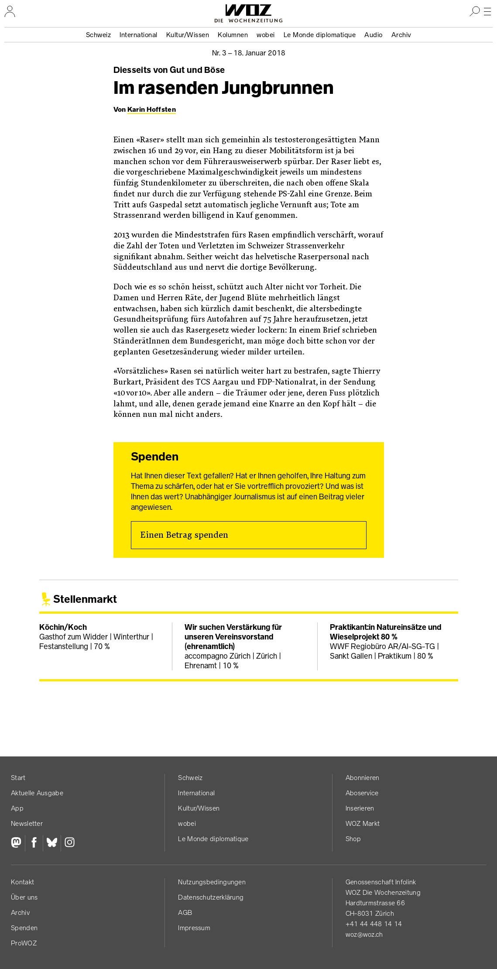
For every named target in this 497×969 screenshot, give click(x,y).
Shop (353, 838)
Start (18, 777)
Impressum (194, 927)
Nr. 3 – (248, 53)
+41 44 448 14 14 (374, 924)
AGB (185, 912)
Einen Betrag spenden (184, 535)
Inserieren (360, 808)
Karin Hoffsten (151, 109)
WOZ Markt (363, 823)
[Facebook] (34, 843)
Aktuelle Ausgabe (37, 793)
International (139, 34)
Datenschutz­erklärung (210, 897)
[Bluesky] (52, 843)
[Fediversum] (18, 843)
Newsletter (27, 823)
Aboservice (362, 793)
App (17, 808)
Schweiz (98, 34)
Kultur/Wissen (187, 34)
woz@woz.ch (364, 934)
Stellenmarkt (85, 599)
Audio (373, 34)
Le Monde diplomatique (320, 34)
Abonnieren (363, 777)
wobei (266, 34)
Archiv (401, 34)
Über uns (24, 897)
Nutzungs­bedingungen (212, 882)
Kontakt (22, 882)
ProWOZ (24, 943)
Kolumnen (233, 34)
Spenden (24, 927)
